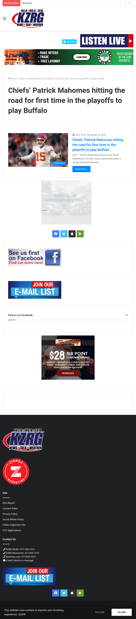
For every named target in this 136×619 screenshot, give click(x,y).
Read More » (81, 169)
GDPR (22, 614)
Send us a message (23, 560)
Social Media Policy (13, 519)
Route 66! (27, 3)
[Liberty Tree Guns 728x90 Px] (68, 57)
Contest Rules (10, 508)
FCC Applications (12, 530)
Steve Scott (80, 135)
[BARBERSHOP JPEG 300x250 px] (68, 357)
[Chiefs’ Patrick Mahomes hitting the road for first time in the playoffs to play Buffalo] (38, 150)
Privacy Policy (10, 513)
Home (12, 78)
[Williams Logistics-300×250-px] (68, 202)
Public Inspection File (14, 524)
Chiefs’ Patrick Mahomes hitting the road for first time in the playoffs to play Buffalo (97, 145)
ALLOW (122, 612)
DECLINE (99, 612)
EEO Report (9, 502)
